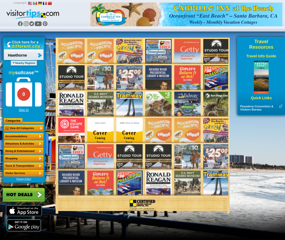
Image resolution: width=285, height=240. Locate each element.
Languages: (20, 2)
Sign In (23, 110)
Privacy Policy (23, 179)
